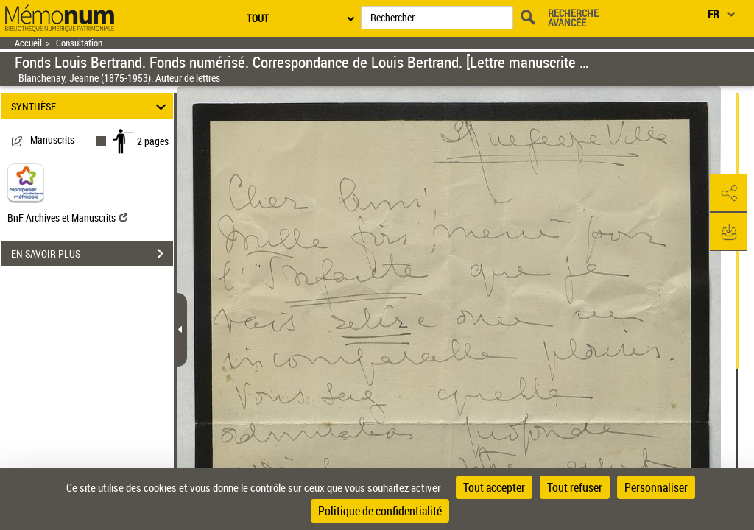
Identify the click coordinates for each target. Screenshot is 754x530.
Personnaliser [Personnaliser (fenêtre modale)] (656, 487)
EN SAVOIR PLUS (92, 254)
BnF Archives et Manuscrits (67, 218)
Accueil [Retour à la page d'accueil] (28, 43)
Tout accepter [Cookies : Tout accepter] (494, 487)
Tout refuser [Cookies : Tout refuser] (574, 487)
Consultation (79, 43)
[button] (728, 193)
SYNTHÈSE (91, 106)
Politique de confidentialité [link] (380, 511)
